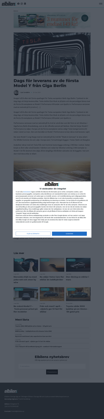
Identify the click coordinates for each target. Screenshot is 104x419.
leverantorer (27, 191)
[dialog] (52, 209)
